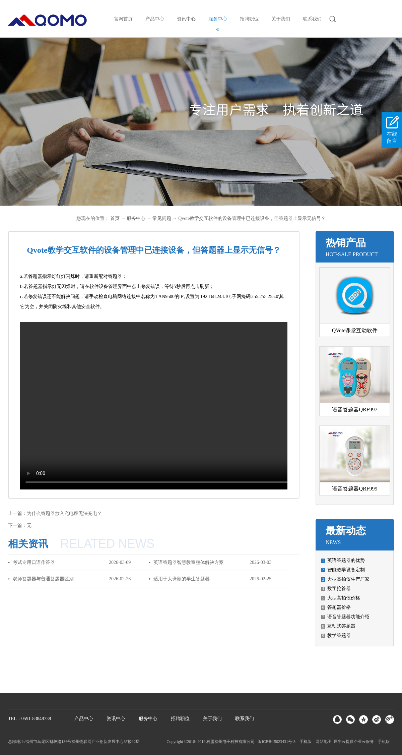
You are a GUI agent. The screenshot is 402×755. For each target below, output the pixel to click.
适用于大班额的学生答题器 (181, 578)
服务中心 (136, 218)
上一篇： (55, 513)
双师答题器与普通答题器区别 (43, 578)
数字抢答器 (339, 588)
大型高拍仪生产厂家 (348, 579)
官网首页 (123, 18)
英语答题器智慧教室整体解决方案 (188, 562)
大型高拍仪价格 (343, 597)
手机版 (304, 741)
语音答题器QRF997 (354, 409)
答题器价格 (339, 607)
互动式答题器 (341, 626)
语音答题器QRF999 (354, 488)
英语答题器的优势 (346, 560)
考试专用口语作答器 (34, 562)
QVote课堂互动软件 (355, 330)
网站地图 (323, 741)
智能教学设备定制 (346, 569)
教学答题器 (339, 635)
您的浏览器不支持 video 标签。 (187, 405)
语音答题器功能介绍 (348, 616)
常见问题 (161, 218)
